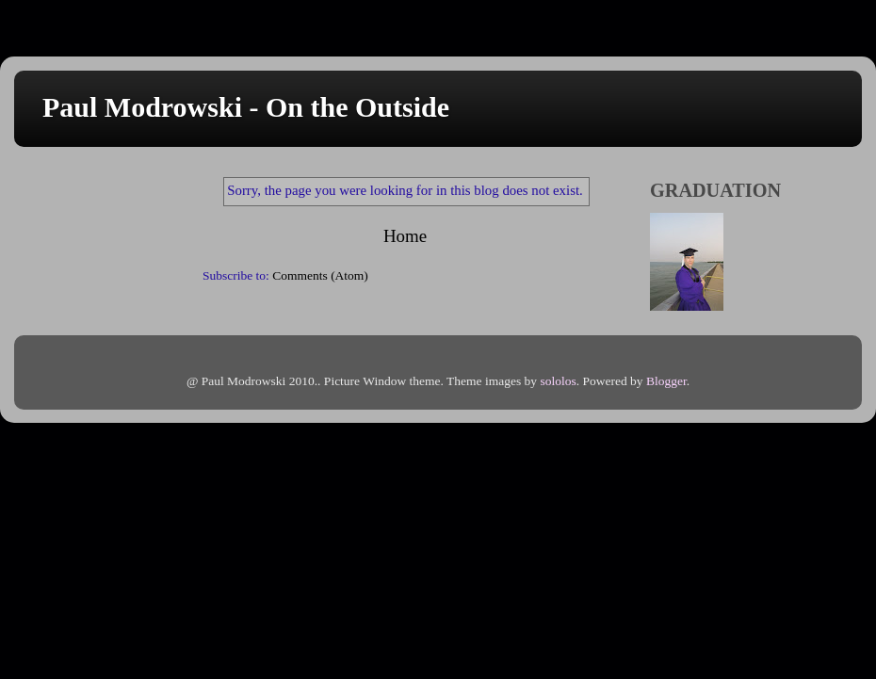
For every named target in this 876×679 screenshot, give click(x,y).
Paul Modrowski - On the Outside (245, 106)
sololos (558, 381)
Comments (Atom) (320, 275)
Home (405, 236)
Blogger (666, 381)
